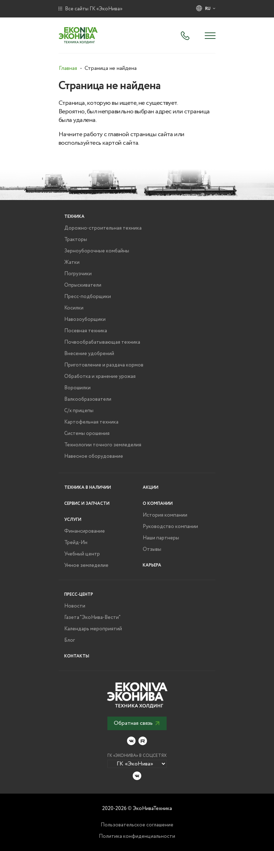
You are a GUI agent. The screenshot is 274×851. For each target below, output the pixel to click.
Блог (69, 640)
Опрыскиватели (82, 285)
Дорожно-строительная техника (103, 228)
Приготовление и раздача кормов (103, 365)
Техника (74, 217)
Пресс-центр (78, 594)
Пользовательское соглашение (137, 825)
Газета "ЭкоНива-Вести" (92, 617)
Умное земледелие (86, 565)
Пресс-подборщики (87, 296)
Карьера (152, 565)
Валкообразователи (87, 399)
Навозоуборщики (85, 319)
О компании (158, 504)
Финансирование (84, 531)
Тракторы (75, 239)
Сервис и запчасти (87, 504)
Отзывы (152, 549)
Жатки (72, 262)
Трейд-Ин (75, 542)
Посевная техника (85, 330)
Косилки (73, 308)
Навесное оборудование (93, 456)
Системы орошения (87, 433)
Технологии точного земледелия (102, 444)
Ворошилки (77, 387)
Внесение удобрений (89, 353)
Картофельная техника (91, 422)
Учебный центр (82, 554)
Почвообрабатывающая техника (102, 342)
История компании (165, 515)
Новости (74, 606)
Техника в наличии (87, 488)
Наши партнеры (161, 538)
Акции (150, 488)
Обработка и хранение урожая (100, 376)
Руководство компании (170, 526)
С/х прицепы (78, 410)
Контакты (76, 656)
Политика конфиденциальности (137, 836)
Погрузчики (78, 273)
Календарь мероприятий (93, 628)
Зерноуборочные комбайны (96, 251)
